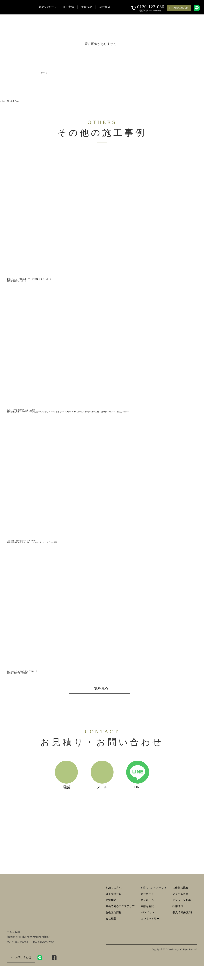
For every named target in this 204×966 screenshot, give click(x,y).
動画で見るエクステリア (120, 906)
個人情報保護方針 (183, 912)
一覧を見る (99, 688)
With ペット (147, 912)
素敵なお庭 (147, 906)
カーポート (147, 893)
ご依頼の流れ (180, 887)
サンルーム (147, 900)
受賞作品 (111, 900)
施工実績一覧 (113, 893)
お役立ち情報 (113, 912)
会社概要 (111, 918)
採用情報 (177, 906)
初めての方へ (113, 887)
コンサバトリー (150, 918)
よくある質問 (180, 893)
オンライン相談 (181, 900)
